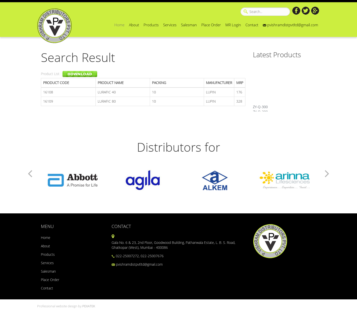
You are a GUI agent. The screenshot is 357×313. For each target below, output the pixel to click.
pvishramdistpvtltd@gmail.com (290, 24)
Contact (251, 24)
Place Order (211, 24)
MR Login (233, 24)
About (134, 24)
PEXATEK (88, 306)
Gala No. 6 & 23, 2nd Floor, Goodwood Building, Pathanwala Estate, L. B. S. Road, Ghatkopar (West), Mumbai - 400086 (173, 245)
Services (170, 24)
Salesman (189, 24)
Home (119, 24)
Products (151, 24)
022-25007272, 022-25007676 (138, 256)
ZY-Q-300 (260, 108)
